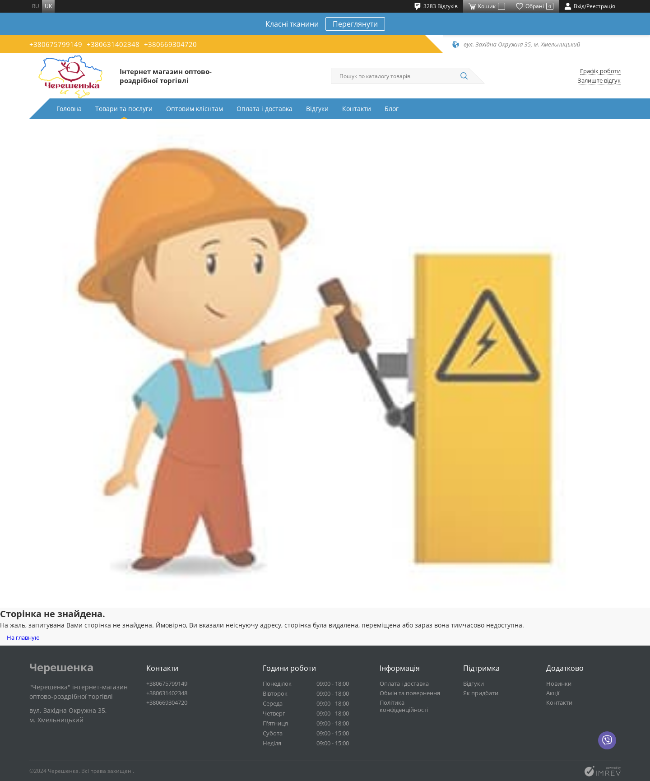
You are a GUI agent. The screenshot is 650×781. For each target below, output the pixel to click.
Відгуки (317, 108)
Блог (392, 108)
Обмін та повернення (410, 693)
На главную (23, 637)
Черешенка (61, 667)
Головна (69, 108)
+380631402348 (113, 44)
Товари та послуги (124, 108)
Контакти (356, 108)
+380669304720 (170, 44)
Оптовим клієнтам (194, 108)
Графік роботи (600, 71)
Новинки (558, 683)
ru (35, 6)
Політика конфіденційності (404, 706)
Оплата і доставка (264, 108)
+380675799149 (55, 44)
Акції (552, 693)
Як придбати (480, 693)
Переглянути (355, 24)
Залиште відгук (599, 80)
